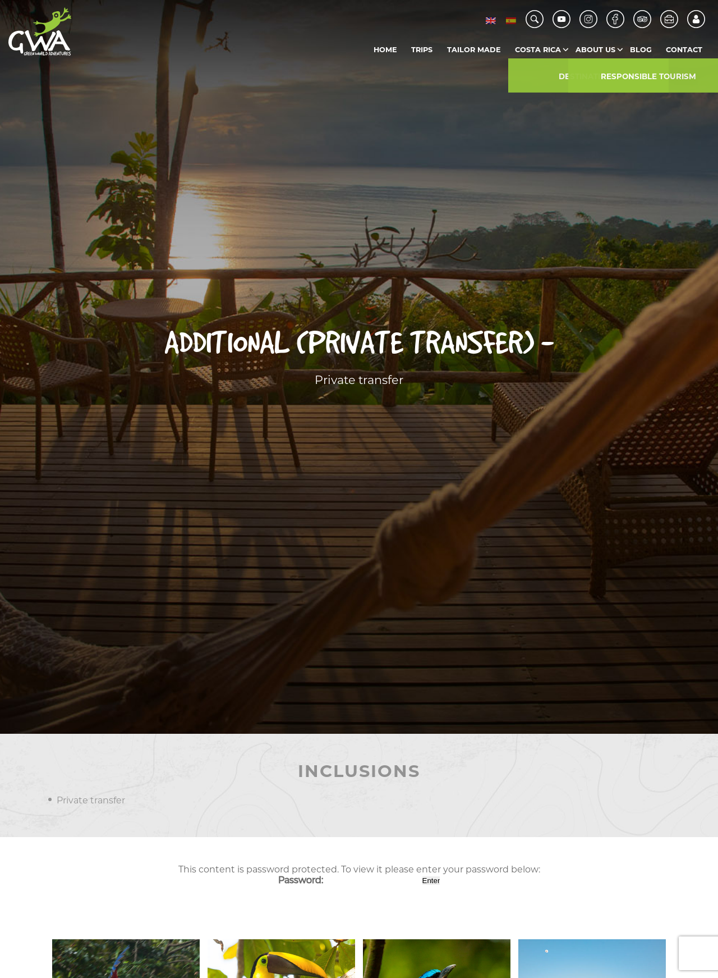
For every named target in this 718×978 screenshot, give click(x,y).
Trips (421, 49)
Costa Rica (538, 49)
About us (595, 49)
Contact (684, 49)
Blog (641, 49)
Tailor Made (474, 49)
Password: (349, 880)
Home (385, 49)
